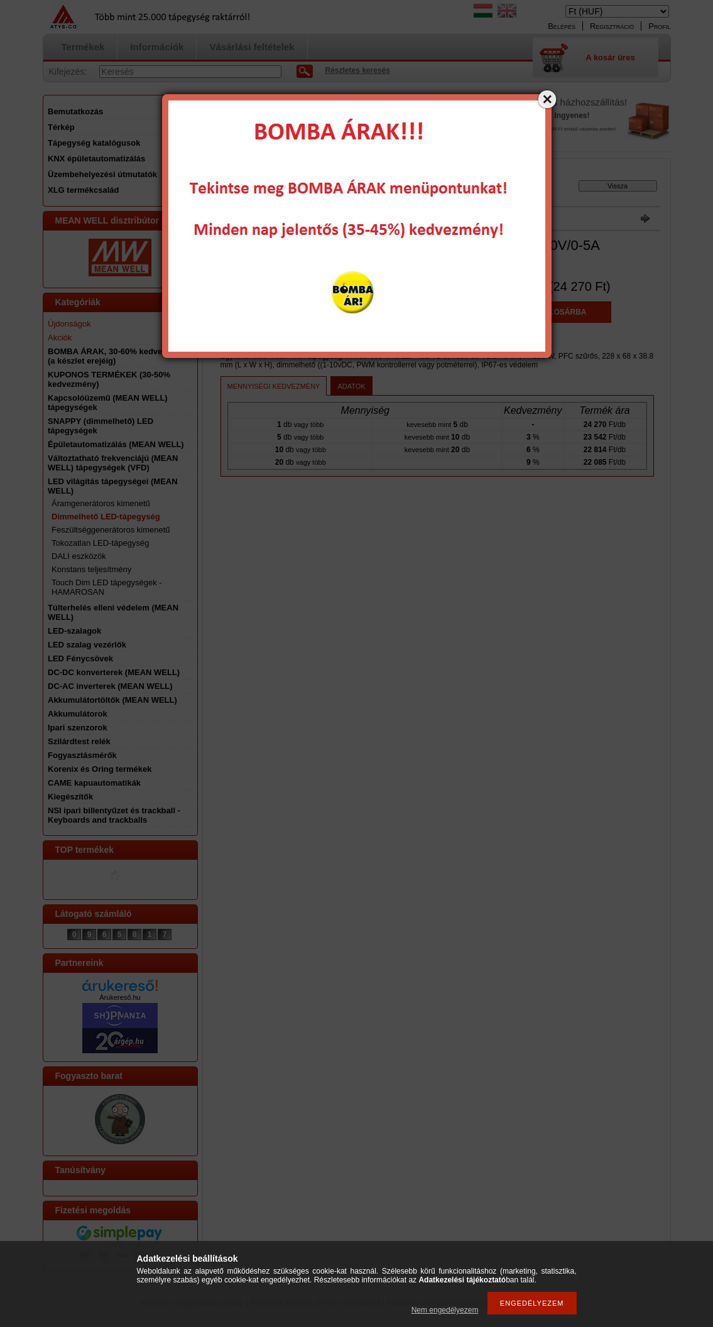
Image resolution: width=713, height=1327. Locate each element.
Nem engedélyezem (445, 1310)
